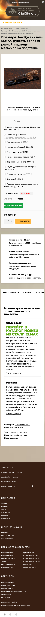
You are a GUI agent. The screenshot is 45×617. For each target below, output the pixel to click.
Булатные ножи (29, 552)
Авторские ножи (22, 29)
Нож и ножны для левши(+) (19, 157)
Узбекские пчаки (29, 568)
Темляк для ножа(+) (16, 152)
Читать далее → (13, 373)
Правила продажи (8, 585)
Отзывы (4, 510)
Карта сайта (5, 597)
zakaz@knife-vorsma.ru (9, 477)
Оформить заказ (7, 539)
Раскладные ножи (8, 559)
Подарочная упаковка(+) (18, 174)
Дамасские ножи (7, 568)
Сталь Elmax (13, 322)
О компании (5, 513)
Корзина (4, 533)
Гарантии (4, 516)
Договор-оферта (7, 582)
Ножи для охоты (7, 552)
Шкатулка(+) (14, 179)
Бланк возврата (7, 588)
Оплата (4, 503)
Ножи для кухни (7, 556)
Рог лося (11, 382)
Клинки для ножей (8, 565)
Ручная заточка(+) (16, 142)
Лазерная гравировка (15, 135)
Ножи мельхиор (11, 438)
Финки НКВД (28, 565)
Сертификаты (6, 594)
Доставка (4, 507)
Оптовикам (5, 519)
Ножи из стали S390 (30, 556)
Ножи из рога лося (18, 432)
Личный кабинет (7, 536)
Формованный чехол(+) (19, 162)
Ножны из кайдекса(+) (18, 147)
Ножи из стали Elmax (13, 427)
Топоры (4, 562)
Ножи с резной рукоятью (15, 435)
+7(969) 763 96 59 (7, 468)
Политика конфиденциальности (13, 591)
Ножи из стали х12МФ (31, 562)
